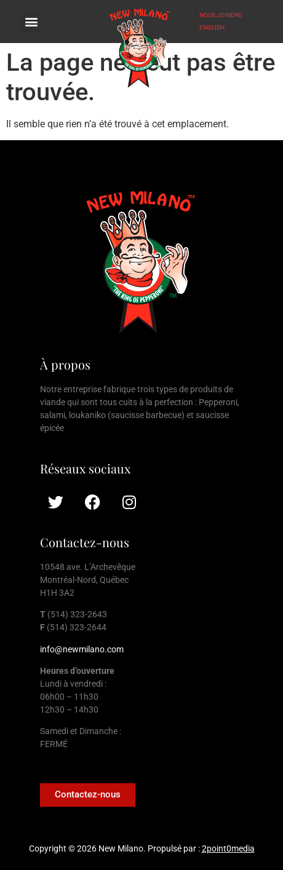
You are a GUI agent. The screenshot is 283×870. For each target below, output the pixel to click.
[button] (31, 22)
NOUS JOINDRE (220, 15)
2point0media (228, 848)
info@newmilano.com (82, 649)
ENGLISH (212, 27)
